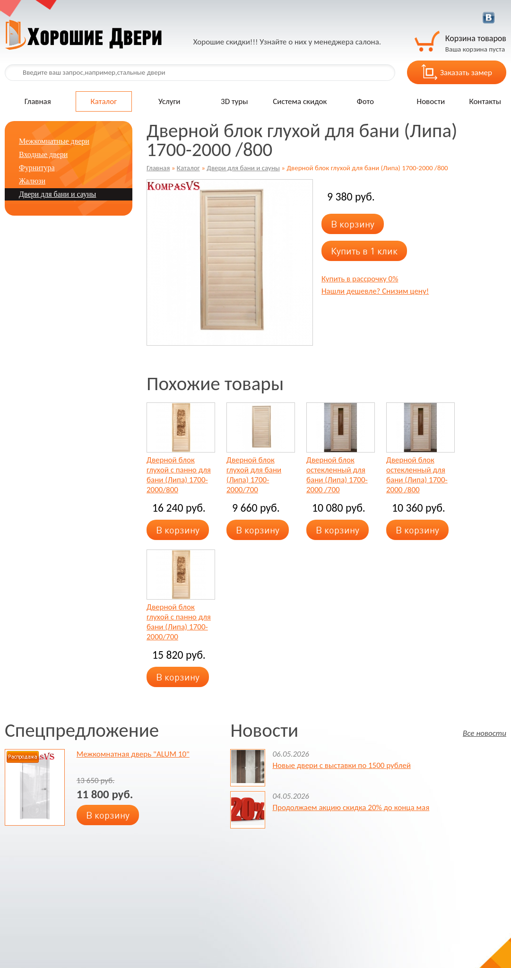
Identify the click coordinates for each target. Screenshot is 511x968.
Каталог (104, 101)
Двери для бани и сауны (243, 168)
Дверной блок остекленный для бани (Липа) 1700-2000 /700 (337, 475)
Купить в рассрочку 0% (359, 279)
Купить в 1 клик (364, 251)
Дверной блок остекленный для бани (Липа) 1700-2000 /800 (417, 475)
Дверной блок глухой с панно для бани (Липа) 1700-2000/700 (179, 622)
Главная (38, 101)
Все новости (484, 732)
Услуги (169, 101)
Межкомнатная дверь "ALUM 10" (133, 754)
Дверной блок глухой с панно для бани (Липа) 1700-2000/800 (179, 475)
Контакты (485, 101)
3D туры (234, 101)
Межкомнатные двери (54, 141)
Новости (431, 101)
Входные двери (43, 154)
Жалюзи (32, 181)
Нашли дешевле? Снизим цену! (375, 291)
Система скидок (300, 101)
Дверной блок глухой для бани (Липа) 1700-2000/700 (253, 475)
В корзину (352, 224)
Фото (365, 101)
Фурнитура (37, 168)
